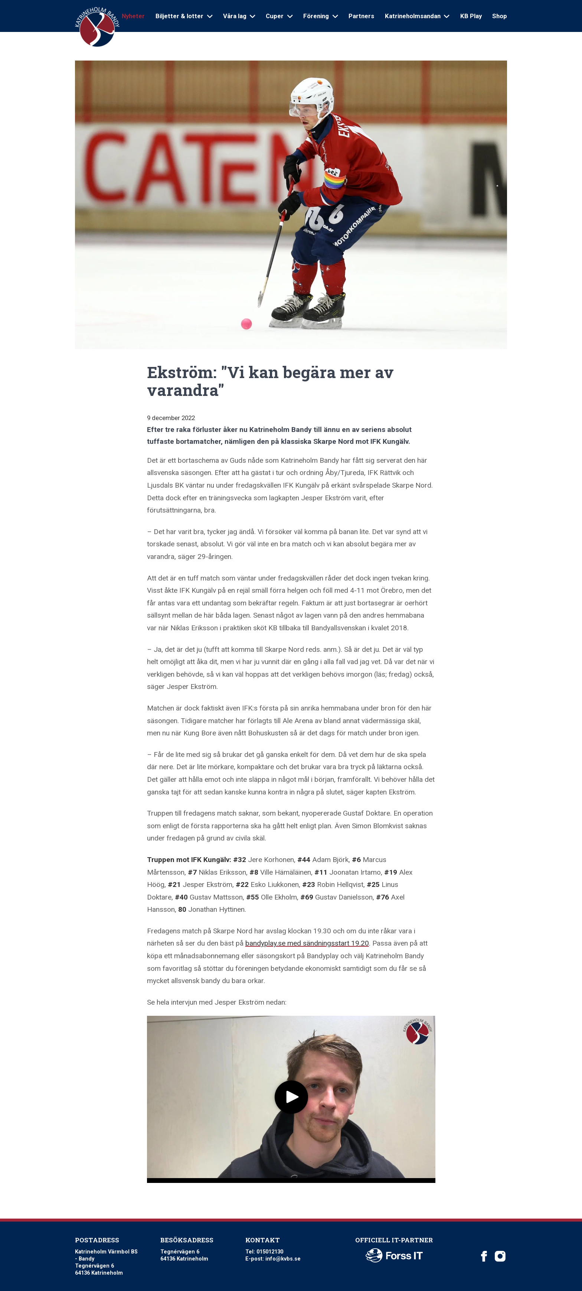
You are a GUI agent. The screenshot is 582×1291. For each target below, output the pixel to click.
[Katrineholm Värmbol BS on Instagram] (500, 1256)
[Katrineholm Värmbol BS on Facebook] (484, 1256)
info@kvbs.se (283, 1259)
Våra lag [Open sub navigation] (239, 16)
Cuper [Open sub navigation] (279, 16)
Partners (361, 16)
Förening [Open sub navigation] (320, 16)
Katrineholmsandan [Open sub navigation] (417, 16)
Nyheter (133, 16)
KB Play (471, 16)
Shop (499, 16)
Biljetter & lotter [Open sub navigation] (184, 16)
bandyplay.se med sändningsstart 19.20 (307, 943)
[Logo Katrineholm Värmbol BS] (97, 27)
